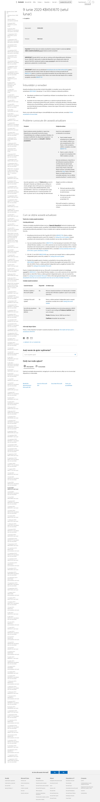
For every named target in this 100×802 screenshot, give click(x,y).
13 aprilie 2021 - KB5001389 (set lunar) (13, 389)
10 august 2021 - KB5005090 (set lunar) (13, 339)
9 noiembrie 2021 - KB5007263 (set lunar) (13, 311)
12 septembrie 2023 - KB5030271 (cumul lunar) (13, 68)
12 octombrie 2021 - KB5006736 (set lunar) (13, 320)
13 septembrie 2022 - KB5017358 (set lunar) (13, 196)
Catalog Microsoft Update (62, 237)
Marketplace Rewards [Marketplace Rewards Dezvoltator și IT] (70, 795)
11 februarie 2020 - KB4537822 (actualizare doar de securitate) (13, 525)
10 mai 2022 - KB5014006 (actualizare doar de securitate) (13, 251)
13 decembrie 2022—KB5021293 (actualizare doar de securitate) (13, 165)
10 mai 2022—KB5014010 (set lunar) (13, 246)
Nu (63, 772)
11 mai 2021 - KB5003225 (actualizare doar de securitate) (13, 384)
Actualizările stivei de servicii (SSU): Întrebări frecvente (54, 277)
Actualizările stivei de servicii (30, 277)
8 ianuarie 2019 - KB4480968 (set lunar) (13, 707)
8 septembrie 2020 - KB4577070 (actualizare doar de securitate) (13, 459)
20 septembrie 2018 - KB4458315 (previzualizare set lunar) (13, 751)
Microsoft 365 (28, 2)
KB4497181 (39, 77)
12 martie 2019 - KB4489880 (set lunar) (13, 672)
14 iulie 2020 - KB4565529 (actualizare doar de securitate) (13, 478)
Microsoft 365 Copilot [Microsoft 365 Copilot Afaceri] (54, 795)
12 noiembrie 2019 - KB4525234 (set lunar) (13, 559)
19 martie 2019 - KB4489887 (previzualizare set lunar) (13, 668)
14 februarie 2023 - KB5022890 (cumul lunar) (12, 139)
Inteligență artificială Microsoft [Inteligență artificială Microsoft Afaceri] (56, 780)
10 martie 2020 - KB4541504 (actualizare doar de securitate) (13, 512)
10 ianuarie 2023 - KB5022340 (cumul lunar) (12, 150)
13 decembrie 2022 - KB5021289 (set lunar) (13, 160)
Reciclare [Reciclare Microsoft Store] (22, 790)
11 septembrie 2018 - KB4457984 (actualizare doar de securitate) (13, 760)
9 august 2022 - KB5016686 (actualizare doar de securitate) (13, 211)
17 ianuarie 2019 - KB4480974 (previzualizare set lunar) (13, 697)
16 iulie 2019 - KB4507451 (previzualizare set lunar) (13, 609)
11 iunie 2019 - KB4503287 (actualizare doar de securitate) (13, 633)
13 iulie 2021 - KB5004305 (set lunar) (13, 348)
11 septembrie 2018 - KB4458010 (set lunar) (13, 755)
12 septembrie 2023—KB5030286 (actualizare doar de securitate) (13, 73)
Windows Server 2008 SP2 (12, 12)
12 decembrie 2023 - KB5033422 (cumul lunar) (13, 35)
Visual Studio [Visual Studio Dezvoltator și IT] (68, 798)
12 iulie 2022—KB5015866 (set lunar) (13, 215)
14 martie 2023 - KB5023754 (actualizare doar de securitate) (13, 134)
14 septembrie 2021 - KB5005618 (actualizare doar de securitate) (13, 335)
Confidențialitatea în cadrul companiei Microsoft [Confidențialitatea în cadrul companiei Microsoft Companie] (86, 784)
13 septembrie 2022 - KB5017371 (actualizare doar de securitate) (13, 201)
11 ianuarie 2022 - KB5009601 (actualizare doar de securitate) (13, 297)
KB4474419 (50, 243)
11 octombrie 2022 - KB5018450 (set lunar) (13, 187)
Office (34, 2)
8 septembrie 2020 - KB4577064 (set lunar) (13, 454)
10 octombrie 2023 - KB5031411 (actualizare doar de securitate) (13, 62)
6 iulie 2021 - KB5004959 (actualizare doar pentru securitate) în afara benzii (13, 365)
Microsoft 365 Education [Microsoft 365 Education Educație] (40, 788)
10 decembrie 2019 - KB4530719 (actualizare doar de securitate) (13, 540)
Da (54, 772)
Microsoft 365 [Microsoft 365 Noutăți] (7, 785)
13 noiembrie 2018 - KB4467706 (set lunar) (13, 731)
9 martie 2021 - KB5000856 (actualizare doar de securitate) (13, 403)
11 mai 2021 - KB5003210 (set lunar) (13, 379)
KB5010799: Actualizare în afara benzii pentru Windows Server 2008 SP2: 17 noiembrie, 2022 (13, 286)
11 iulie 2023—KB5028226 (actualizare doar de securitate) (13, 96)
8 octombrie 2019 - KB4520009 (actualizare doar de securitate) (13, 574)
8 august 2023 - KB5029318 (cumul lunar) (12, 79)
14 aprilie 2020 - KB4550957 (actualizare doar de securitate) (13, 502)
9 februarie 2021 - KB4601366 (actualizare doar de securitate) (13, 412)
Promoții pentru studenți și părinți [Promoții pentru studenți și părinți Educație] (42, 797)
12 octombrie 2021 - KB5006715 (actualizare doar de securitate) (13, 325)
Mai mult (54, 2)
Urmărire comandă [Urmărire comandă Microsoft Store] (24, 788)
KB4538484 (31, 262)
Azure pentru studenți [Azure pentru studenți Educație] (40, 799)
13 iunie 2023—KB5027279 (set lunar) (13, 101)
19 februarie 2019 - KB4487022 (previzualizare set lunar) (13, 682)
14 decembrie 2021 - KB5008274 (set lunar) (13, 301)
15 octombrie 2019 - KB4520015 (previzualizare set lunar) (13, 564)
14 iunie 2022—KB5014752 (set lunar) (13, 224)
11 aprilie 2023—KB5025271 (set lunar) (13, 119)
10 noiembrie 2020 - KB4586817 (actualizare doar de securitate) (13, 441)
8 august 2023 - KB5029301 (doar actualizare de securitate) (12, 85)
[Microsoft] (10, 2)
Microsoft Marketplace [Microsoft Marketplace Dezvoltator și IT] (70, 790)
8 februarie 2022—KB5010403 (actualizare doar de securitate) (13, 279)
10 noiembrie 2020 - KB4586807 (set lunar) (13, 436)
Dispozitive (46, 2)
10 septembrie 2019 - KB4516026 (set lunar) (13, 589)
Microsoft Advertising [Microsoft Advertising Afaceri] (54, 793)
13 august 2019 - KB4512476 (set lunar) (13, 598)
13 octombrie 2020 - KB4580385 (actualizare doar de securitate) (13, 450)
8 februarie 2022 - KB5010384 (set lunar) (13, 274)
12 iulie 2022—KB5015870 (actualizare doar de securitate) (13, 220)
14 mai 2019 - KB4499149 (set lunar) (13, 648)
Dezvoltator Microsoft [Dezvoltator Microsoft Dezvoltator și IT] (70, 780)
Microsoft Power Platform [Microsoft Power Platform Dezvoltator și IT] (71, 793)
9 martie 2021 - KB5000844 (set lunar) (13, 398)
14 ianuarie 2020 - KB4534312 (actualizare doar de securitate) (13, 531)
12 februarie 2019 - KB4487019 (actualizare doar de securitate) (13, 688)
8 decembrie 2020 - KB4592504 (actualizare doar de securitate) (13, 427)
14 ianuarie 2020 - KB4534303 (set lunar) (13, 535)
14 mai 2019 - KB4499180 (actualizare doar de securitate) (13, 643)
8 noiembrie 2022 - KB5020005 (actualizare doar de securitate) (13, 182)
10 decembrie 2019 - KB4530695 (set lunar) (13, 544)
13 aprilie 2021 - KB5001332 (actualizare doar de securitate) (13, 394)
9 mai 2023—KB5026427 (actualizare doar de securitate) (13, 115)
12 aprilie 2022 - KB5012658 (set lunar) (13, 255)
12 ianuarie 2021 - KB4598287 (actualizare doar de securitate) (13, 422)
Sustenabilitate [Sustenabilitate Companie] (84, 793)
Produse (39, 2)
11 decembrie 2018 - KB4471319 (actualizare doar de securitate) (13, 716)
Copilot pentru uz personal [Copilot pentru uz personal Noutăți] (10, 783)
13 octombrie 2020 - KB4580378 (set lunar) (13, 445)
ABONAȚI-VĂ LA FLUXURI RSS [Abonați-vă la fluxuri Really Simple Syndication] (32, 342)
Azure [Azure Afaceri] (51, 785)
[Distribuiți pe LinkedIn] (27, 337)
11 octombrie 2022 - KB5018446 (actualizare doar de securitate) (13, 192)
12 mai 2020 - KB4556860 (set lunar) (13, 497)
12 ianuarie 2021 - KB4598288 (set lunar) (13, 417)
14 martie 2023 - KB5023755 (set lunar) (13, 129)
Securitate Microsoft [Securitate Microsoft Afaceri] (54, 783)
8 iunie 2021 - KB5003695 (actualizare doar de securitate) (13, 375)
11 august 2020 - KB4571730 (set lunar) (13, 469)
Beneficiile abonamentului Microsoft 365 (27, 385)
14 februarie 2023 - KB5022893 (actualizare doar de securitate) (13, 145)
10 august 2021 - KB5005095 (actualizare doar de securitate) (13, 344)
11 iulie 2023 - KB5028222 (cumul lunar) (12, 91)
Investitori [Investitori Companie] (83, 790)
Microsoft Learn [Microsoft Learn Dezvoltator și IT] (69, 785)
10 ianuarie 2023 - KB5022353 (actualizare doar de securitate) (13, 155)
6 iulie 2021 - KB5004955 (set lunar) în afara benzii (13, 359)
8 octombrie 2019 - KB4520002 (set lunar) (13, 569)
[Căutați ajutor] (89, 2)
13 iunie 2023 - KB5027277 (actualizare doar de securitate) (13, 106)
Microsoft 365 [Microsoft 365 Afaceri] (52, 790)
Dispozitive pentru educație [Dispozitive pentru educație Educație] (41, 783)
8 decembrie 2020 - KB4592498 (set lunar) (13, 432)
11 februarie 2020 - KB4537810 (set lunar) (13, 520)
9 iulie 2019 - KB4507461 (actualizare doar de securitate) (13, 618)
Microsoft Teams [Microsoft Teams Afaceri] (53, 798)
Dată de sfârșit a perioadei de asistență (13, 20)
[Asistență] (20, 2)
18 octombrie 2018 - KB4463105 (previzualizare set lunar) (13, 736)
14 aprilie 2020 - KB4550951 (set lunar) (13, 507)
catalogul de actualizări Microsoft (42, 266)
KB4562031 (33, 272)
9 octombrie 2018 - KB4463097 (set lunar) (13, 746)
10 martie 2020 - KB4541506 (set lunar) (13, 516)
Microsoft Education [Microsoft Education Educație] (40, 780)
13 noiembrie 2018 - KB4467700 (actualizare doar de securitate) (13, 727)
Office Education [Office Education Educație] (39, 790)
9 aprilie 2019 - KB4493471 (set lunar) (13, 657)
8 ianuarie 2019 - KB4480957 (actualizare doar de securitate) (13, 703)
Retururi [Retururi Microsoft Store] (22, 785)
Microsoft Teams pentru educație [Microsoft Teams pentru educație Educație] (42, 785)
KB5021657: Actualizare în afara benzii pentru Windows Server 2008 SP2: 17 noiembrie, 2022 (13, 171)
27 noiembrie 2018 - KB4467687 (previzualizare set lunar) (13, 721)
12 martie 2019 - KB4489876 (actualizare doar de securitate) (13, 677)
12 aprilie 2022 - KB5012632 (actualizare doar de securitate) (13, 261)
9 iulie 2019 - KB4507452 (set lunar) (13, 613)
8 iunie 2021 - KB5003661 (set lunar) (13, 370)
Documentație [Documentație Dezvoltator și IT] (68, 783)
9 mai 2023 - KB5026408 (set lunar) (13, 110)
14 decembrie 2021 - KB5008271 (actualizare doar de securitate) (13, 306)
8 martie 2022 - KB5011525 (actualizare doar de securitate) (13, 270)
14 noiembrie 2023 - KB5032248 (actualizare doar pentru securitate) (13, 52)
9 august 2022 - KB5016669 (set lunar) (13, 206)
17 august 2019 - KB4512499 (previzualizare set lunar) (13, 594)
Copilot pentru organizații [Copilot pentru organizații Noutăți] (10, 780)
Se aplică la (26, 18)
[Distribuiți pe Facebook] (24, 337)
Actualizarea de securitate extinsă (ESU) (57, 69)
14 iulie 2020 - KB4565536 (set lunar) (13, 473)
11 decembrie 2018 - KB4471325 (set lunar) (13, 711)
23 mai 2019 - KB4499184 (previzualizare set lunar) (13, 638)
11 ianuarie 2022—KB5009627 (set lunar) (13, 292)
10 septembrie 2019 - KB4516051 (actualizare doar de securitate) (13, 584)
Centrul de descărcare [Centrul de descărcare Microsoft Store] (25, 783)
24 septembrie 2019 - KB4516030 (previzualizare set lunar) (13, 579)
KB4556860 (33, 91)
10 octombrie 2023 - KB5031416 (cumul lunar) (13, 57)
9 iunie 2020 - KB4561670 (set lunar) (13, 488)
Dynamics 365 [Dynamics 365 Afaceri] (52, 788)
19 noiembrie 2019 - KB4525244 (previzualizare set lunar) (13, 549)
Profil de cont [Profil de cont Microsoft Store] (23, 780)
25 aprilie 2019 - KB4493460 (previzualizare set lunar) (13, 653)
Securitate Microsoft (56, 383)
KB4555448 (42, 254)
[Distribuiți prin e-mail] (31, 337)
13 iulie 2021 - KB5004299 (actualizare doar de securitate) (13, 353)
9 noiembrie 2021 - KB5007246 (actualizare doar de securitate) (13, 316)
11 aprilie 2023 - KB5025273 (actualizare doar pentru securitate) (13, 124)
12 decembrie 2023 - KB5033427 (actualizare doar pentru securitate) (13, 41)
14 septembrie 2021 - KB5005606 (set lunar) (13, 330)
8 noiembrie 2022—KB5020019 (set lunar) (13, 177)
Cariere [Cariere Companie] (82, 780)
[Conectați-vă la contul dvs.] (93, 2)
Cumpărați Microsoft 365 (65, 2)
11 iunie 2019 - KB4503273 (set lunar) (13, 628)
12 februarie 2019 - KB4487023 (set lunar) (13, 692)
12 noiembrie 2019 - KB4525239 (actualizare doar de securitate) (13, 555)
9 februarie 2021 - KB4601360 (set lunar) (13, 407)
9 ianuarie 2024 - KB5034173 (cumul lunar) (12, 25)
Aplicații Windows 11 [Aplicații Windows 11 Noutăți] (9, 788)
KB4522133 (28, 73)
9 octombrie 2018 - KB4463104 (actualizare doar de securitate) (13, 742)
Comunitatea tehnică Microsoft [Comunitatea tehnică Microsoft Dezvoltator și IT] (72, 788)
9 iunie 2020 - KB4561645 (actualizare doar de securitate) (13, 484)
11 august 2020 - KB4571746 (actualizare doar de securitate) (13, 465)
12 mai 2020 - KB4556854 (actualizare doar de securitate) (13, 493)
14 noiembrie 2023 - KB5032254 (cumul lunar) (12, 46)
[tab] (29, 366)
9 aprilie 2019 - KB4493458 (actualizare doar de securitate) (13, 662)
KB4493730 (60, 235)
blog (63, 171)
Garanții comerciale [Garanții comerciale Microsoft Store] (24, 793)
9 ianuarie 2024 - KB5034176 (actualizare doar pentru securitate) (13, 30)
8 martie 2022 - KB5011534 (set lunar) (13, 265)
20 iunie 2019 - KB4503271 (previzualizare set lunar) (13, 623)
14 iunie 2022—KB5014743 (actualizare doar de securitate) (13, 229)
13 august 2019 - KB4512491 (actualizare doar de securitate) (13, 603)
